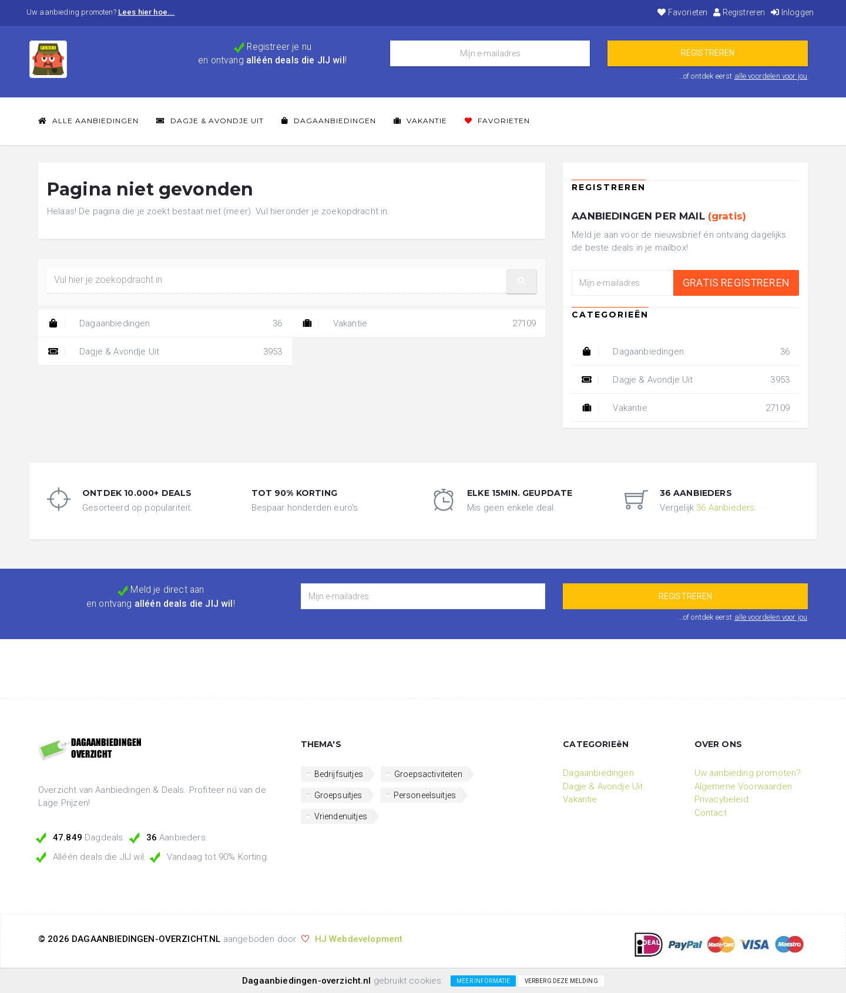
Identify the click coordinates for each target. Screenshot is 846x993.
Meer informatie (483, 981)
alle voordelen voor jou (771, 76)
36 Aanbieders (725, 507)
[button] (521, 281)
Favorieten (682, 12)
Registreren (739, 12)
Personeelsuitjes (425, 795)
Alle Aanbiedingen (88, 120)
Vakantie (420, 120)
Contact (710, 813)
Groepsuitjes (338, 795)
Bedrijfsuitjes (338, 774)
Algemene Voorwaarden (743, 786)
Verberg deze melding (561, 981)
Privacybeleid (721, 799)
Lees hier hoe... (146, 12)
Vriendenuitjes (340, 816)
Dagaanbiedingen (328, 120)
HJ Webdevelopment (359, 939)
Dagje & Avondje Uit (210, 120)
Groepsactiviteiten (428, 774)
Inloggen (792, 12)
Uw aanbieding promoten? (747, 773)
